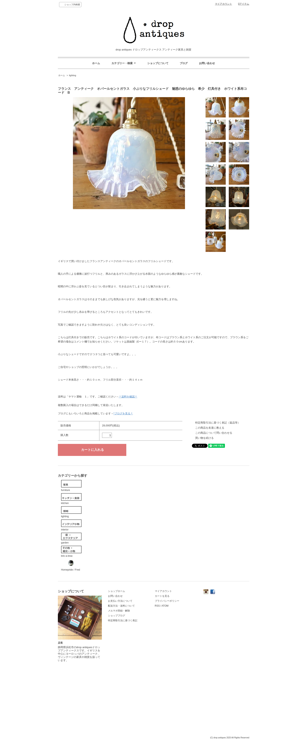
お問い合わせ (207, 63)
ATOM (165, 605)
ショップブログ (116, 615)
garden (71, 538)
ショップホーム (116, 591)
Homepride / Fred (71, 565)
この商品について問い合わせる (213, 432)
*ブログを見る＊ (123, 413)
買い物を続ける (204, 437)
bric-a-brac (71, 551)
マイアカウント (223, 3)
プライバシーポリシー (167, 600)
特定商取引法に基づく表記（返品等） (217, 422)
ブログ (184, 63)
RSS (157, 605)
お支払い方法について (120, 600)
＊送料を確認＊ (128, 396)
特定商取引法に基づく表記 (122, 620)
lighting (72, 75)
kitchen (71, 499)
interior (71, 525)
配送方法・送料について (121, 605)
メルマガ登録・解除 (119, 610)
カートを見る (162, 596)
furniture (71, 486)
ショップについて (157, 63)
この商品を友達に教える (209, 427)
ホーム (96, 63)
